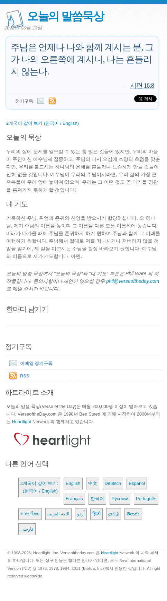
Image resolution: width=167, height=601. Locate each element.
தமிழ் (113, 513)
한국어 (97, 498)
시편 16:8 (142, 85)
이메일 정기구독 (29, 363)
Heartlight (21, 421)
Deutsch (113, 483)
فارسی (27, 529)
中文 (92, 483)
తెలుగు (133, 513)
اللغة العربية (58, 513)
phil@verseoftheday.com (132, 281)
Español (137, 483)
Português (146, 498)
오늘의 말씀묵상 (65, 16)
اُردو (81, 513)
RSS (24, 375)
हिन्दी (96, 513)
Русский (120, 498)
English (73, 483)
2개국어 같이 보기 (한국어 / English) (42, 123)
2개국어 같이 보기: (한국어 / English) (39, 487)
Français (74, 498)
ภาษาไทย (30, 513)
